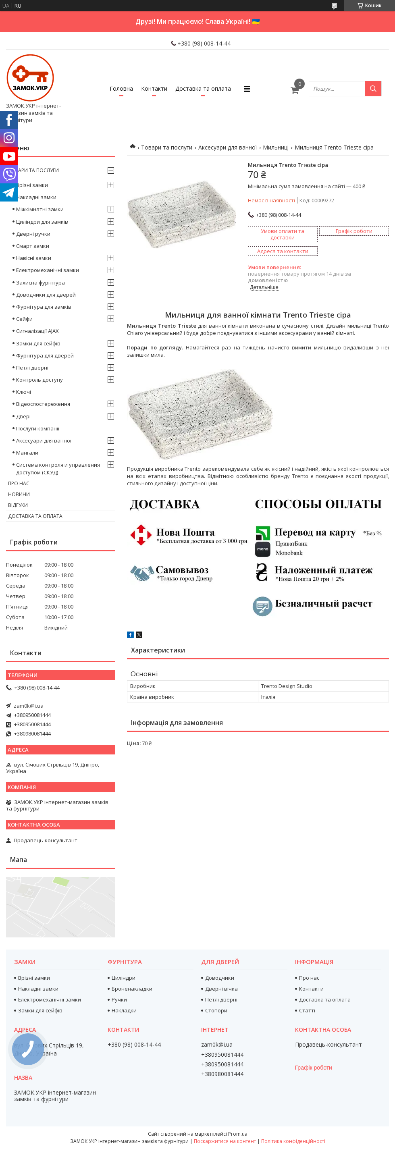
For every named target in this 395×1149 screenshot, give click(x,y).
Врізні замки (32, 185)
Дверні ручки (33, 233)
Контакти (154, 88)
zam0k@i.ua (29, 705)
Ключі (23, 391)
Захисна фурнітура (40, 282)
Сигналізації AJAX (37, 331)
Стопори (216, 1010)
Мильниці (276, 147)
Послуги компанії (37, 428)
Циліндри (123, 977)
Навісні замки (33, 258)
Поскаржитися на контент (225, 1141)
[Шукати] (373, 88)
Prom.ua (237, 1133)
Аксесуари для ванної (227, 147)
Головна (121, 88)
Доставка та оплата (203, 88)
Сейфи (24, 318)
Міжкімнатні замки (40, 209)
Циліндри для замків (42, 221)
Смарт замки (32, 245)
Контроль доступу (39, 379)
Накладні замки (36, 197)
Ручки (119, 999)
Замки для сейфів (38, 343)
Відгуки (18, 505)
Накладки (124, 1010)
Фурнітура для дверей (45, 355)
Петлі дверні (32, 367)
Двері (23, 416)
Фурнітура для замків (43, 306)
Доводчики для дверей (46, 294)
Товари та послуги (166, 147)
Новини (19, 494)
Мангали (27, 452)
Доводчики (219, 977)
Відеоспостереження (43, 403)
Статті (307, 1010)
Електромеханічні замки (47, 270)
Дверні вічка (221, 988)
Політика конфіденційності (293, 1141)
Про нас (18, 483)
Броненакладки (132, 988)
